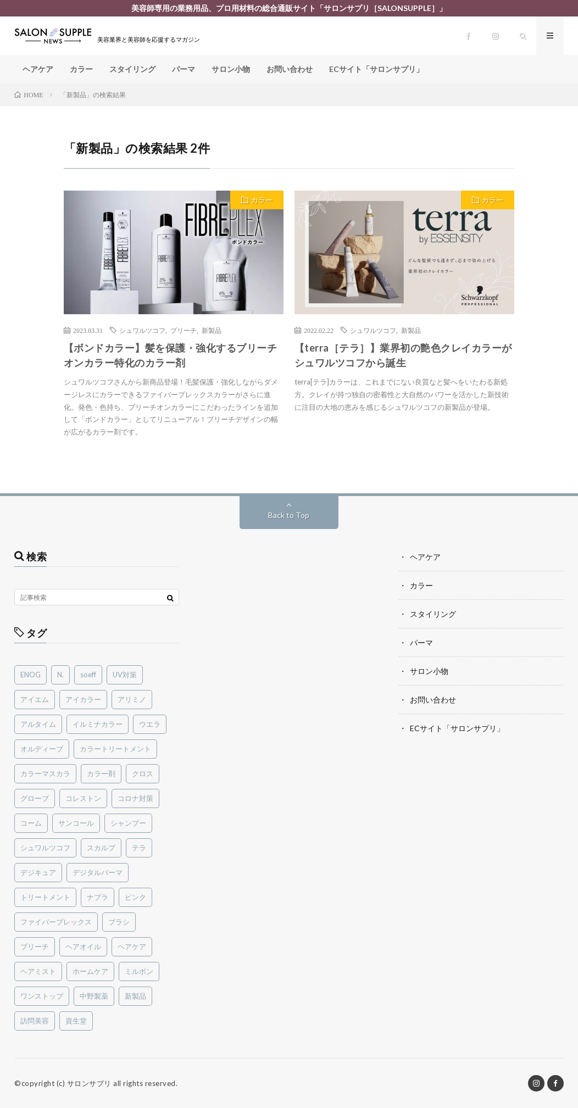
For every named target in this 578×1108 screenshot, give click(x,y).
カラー (81, 69)
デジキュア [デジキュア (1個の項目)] (38, 872)
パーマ (183, 69)
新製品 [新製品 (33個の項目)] (135, 996)
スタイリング (132, 69)
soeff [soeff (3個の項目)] (88, 674)
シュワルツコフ (142, 330)
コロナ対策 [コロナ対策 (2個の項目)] (135, 798)
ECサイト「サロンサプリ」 (376, 69)
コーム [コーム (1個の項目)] (31, 823)
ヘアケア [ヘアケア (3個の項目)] (132, 946)
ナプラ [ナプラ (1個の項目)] (97, 897)
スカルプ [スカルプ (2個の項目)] (101, 847)
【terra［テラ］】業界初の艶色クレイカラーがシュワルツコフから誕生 (403, 355)
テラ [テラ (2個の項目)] (139, 847)
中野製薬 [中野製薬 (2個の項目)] (94, 996)
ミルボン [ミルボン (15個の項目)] (139, 971)
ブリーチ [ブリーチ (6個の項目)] (34, 946)
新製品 (211, 330)
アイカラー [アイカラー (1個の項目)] (83, 699)
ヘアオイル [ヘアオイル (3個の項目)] (83, 946)
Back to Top (288, 515)
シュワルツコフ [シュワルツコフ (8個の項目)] (45, 847)
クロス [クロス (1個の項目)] (142, 773)
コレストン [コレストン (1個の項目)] (83, 798)
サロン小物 (231, 69)
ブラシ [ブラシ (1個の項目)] (119, 921)
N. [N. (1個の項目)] (60, 674)
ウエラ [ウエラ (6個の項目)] (149, 724)
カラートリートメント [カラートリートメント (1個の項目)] (115, 748)
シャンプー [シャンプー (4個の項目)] (128, 823)
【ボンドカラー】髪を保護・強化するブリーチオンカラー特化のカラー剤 (170, 355)
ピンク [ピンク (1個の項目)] (135, 897)
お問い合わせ (289, 69)
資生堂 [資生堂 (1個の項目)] (76, 1020)
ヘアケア (38, 69)
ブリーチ (183, 330)
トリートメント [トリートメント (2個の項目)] (45, 897)
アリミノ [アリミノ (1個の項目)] (132, 699)
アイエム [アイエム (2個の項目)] (34, 699)
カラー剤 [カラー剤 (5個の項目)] (101, 773)
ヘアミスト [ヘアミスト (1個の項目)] (38, 971)
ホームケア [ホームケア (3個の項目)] (90, 971)
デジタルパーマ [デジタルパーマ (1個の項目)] (98, 872)
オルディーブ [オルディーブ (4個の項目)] (41, 748)
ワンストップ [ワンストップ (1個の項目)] (41, 996)
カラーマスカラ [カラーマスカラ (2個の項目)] (45, 773)
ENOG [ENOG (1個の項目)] (30, 674)
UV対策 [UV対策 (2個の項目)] (125, 674)
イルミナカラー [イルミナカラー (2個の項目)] (98, 724)
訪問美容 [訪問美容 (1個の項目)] (34, 1020)
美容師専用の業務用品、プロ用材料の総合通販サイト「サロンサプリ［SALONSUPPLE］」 (289, 8)
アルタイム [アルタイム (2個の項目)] (38, 724)
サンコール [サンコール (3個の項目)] (76, 823)
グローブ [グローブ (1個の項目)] (34, 798)
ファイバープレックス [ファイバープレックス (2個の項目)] (56, 921)
